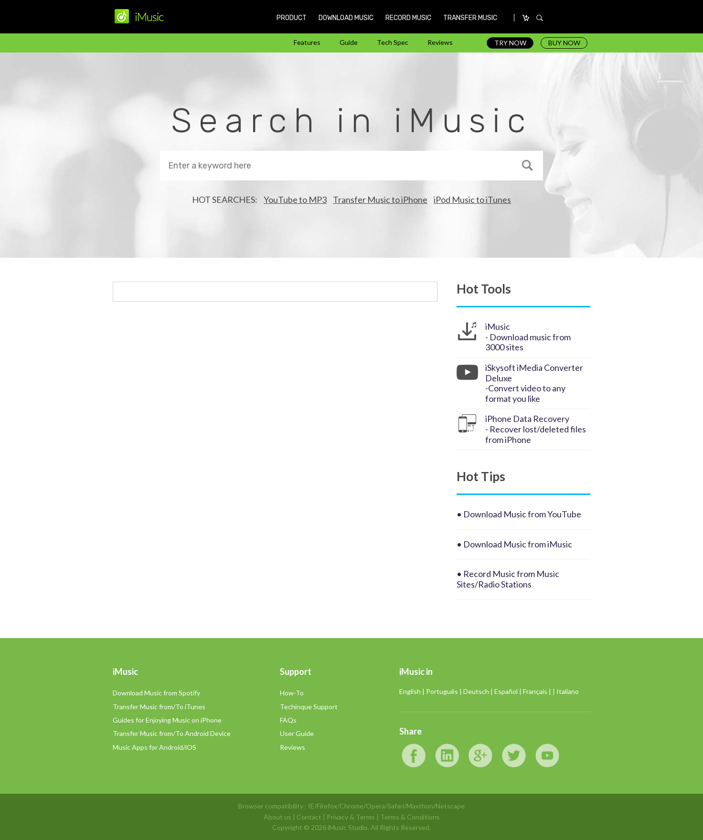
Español (506, 691)
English (410, 691)
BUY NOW (564, 43)
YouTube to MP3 (295, 199)
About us (277, 817)
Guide (349, 42)
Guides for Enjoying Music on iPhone (167, 720)
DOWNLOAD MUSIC (346, 18)
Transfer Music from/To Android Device (172, 733)
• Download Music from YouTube (519, 514)
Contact (309, 817)
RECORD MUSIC (408, 18)
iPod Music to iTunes (472, 199)
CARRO (526, 18)
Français (535, 691)
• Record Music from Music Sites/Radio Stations (508, 578)
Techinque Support (309, 707)
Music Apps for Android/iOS (154, 747)
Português (442, 691)
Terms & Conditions (410, 817)
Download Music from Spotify (156, 693)
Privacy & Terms (351, 817)
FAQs (288, 720)
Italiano (567, 691)
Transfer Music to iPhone (380, 199)
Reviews (440, 42)
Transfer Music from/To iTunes (159, 707)
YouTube (547, 755)
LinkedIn (447, 755)
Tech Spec (392, 42)
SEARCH (540, 18)
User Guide (297, 733)
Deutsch (476, 691)
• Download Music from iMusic (514, 544)
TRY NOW (510, 43)
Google (480, 755)
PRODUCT (292, 18)
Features (307, 42)
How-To (292, 693)
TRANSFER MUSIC (470, 18)
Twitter (514, 755)
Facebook (413, 755)
